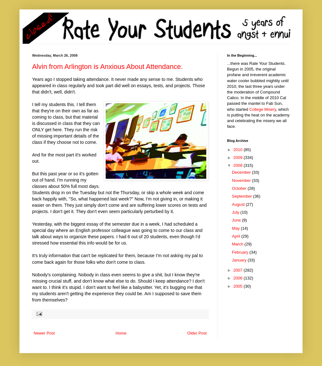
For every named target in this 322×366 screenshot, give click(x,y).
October (240, 188)
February (241, 252)
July (236, 212)
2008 (238, 165)
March (238, 244)
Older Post (197, 333)
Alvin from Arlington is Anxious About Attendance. (107, 66)
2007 (238, 270)
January (240, 260)
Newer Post (44, 333)
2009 (238, 157)
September (242, 196)
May (236, 228)
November (242, 180)
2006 (238, 278)
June (237, 220)
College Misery (262, 109)
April (237, 236)
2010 (238, 149)
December (242, 172)
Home (121, 333)
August (239, 204)
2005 (238, 286)
